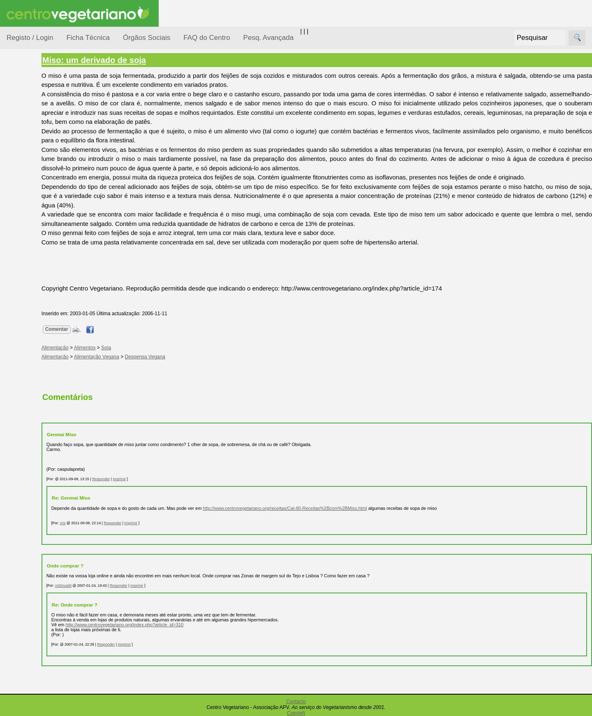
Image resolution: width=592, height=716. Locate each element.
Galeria (36, 380)
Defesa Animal (36, 165)
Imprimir (160, 479)
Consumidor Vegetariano (33, 145)
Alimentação (33, 124)
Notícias (27, 212)
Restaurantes (44, 441)
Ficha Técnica (88, 38)
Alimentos (125, 348)
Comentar (97, 329)
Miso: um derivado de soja (135, 60)
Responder (141, 479)
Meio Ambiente (36, 196)
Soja (147, 348)
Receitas (38, 318)
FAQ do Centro (206, 38)
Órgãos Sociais (146, 38)
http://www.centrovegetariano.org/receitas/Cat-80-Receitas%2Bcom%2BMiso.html (326, 508)
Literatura (39, 394)
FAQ (32, 534)
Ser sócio (39, 631)
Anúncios (39, 331)
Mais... (16, 510)
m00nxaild (104, 585)
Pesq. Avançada (268, 38)
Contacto (296, 701)
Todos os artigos (48, 547)
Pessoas (28, 244)
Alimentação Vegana (137, 357)
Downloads (41, 561)
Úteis (14, 417)
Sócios (16, 607)
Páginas (18, 281)
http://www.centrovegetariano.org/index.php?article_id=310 (165, 624)
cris (103, 523)
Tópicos (17, 103)
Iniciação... (31, 181)
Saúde (25, 260)
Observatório (34, 228)
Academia (40, 367)
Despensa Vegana (186, 357)
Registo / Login (30, 38)
